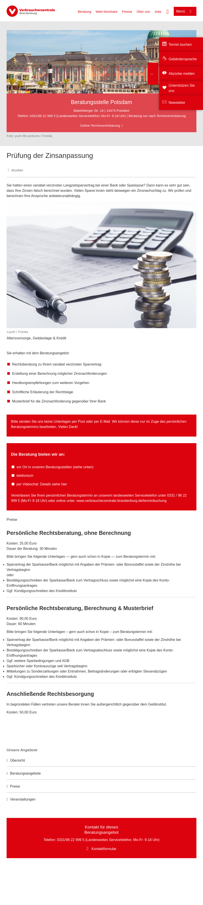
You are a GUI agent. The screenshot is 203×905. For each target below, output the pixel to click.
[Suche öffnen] (167, 11)
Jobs (157, 11)
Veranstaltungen (23, 799)
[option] (101, 761)
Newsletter (177, 102)
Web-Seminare (107, 11)
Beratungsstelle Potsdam (101, 102)
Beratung (84, 11)
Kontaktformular (103, 849)
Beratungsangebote (25, 773)
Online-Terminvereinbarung (100, 125)
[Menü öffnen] (185, 11)
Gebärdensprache (183, 59)
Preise (15, 786)
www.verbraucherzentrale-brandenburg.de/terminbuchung (121, 501)
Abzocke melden (182, 73)
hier (64, 484)
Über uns (143, 11)
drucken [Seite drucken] (17, 170)
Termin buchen (180, 44)
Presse (127, 11)
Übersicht (17, 760)
